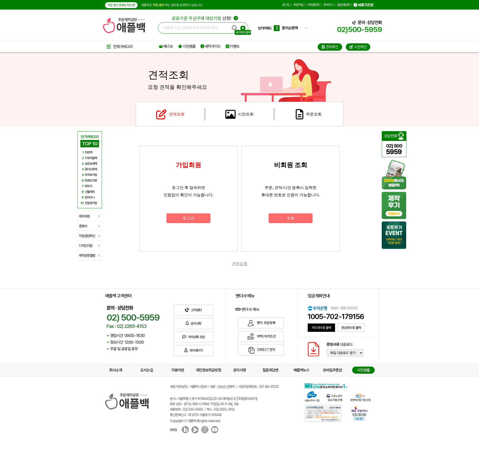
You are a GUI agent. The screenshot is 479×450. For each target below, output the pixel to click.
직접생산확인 (89, 236)
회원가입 (298, 5)
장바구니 (328, 5)
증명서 (89, 226)
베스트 (166, 46)
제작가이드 (210, 46)
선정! (205, 18)
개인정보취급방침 (208, 370)
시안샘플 (187, 46)
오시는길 (146, 370)
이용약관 (177, 370)
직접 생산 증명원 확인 (121, 5)
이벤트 (233, 46)
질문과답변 (343, 5)
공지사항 (239, 370)
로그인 (286, 5)
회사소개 (115, 370)
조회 (290, 218)
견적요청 (239, 264)
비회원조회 (313, 5)
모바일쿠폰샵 (332, 370)
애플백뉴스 (301, 370)
